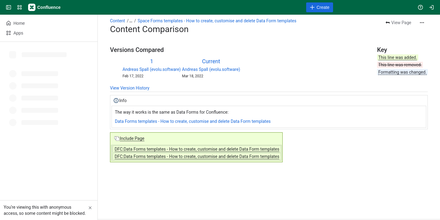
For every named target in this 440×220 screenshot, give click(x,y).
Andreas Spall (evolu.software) (152, 69)
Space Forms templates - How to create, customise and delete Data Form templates (217, 20)
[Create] (319, 7)
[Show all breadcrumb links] (130, 21)
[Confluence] (44, 7)
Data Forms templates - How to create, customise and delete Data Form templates (193, 121)
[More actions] (422, 22)
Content (117, 20)
